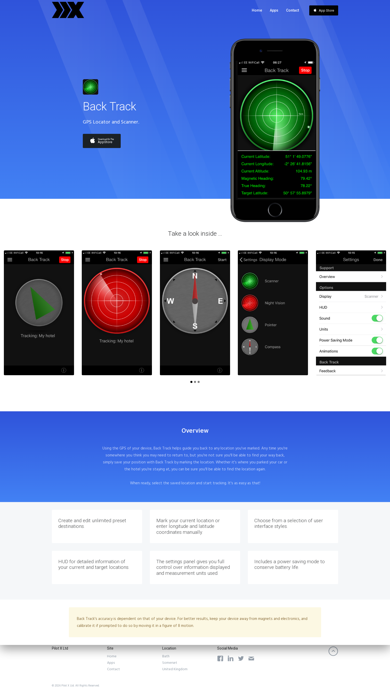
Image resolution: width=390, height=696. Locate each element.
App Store (323, 10)
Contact (292, 10)
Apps (274, 10)
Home (257, 10)
